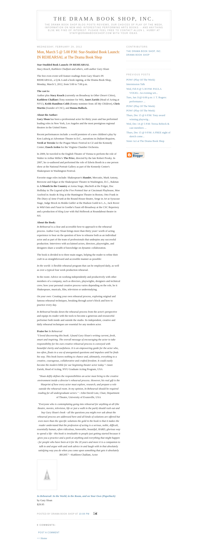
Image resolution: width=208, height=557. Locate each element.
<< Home (42, 538)
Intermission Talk (135, 84)
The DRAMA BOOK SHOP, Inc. (104, 19)
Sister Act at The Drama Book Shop (145, 140)
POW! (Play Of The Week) (140, 79)
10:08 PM (84, 514)
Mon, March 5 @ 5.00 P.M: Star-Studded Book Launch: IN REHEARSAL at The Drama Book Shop (78, 54)
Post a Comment (49, 532)
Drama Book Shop (138, 55)
